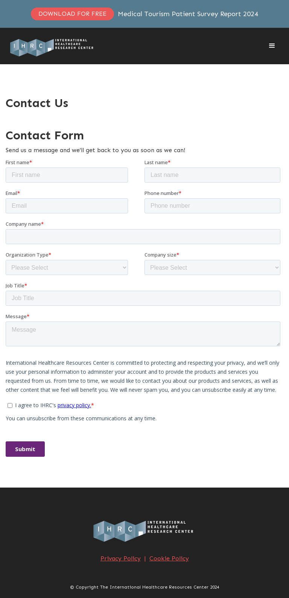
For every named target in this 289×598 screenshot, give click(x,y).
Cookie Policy (169, 558)
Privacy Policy (120, 558)
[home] (53, 46)
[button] (272, 46)
